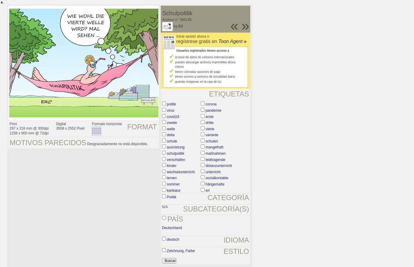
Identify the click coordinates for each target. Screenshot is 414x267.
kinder (172, 166)
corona (211, 104)
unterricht (213, 172)
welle (171, 129)
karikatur (173, 190)
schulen (212, 141)
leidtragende (215, 160)
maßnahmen (215, 153)
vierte (210, 129)
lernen (172, 178)
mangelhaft (214, 147)
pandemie (213, 110)
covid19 (173, 117)
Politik (171, 197)
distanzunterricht (219, 166)
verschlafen (176, 160)
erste (210, 117)
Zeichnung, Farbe (181, 251)
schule (172, 141)
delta (170, 135)
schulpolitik (175, 153)
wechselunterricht (180, 172)
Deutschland (172, 228)
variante (212, 135)
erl (207, 190)
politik (171, 104)
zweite (172, 123)
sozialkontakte (217, 178)
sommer (173, 184)
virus (170, 110)
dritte (210, 123)
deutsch (173, 239)
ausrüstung (175, 147)
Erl (180, 26)
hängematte (215, 184)
